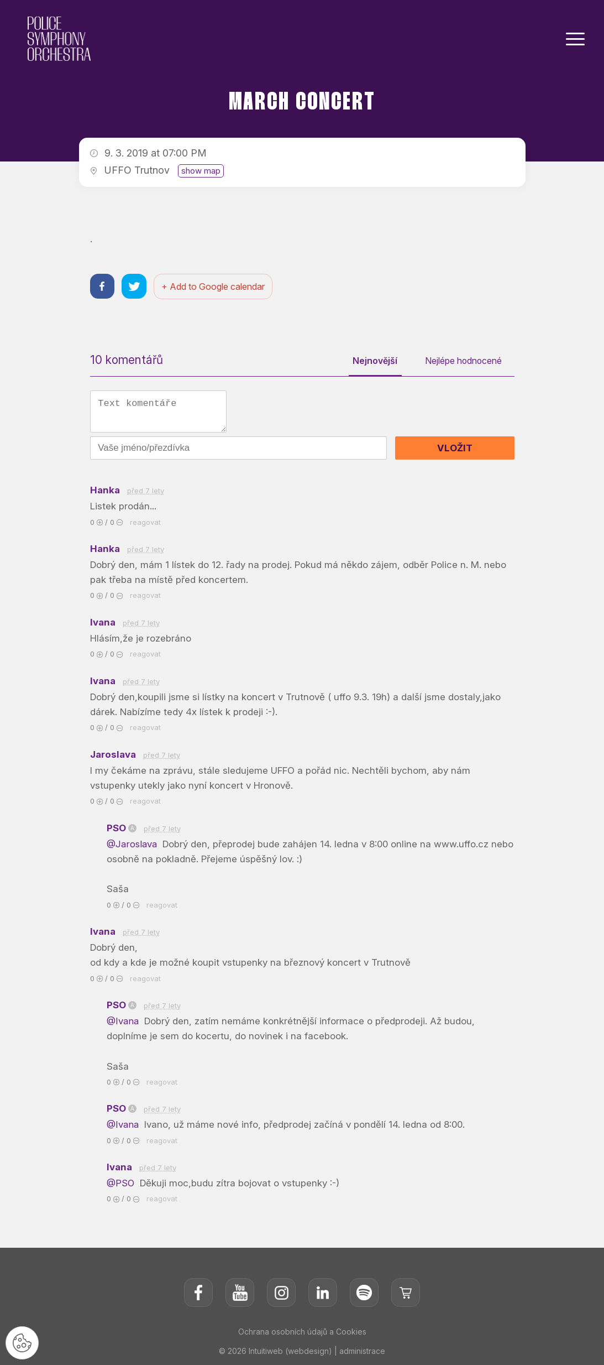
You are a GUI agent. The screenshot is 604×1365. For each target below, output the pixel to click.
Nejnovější (373, 361)
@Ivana (124, 1021)
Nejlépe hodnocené (463, 361)
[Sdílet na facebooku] (102, 286)
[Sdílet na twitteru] (134, 286)
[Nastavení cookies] (22, 1342)
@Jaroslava (134, 844)
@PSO (122, 1183)
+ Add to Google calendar (213, 286)
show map (200, 170)
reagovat (145, 522)
